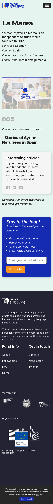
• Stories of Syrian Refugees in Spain (19, 140)
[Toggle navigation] (47, 5)
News (5, 372)
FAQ (4, 366)
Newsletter (36, 360)
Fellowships (9, 360)
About (6, 354)
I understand (26, 499)
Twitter (33, 366)
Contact (34, 354)
